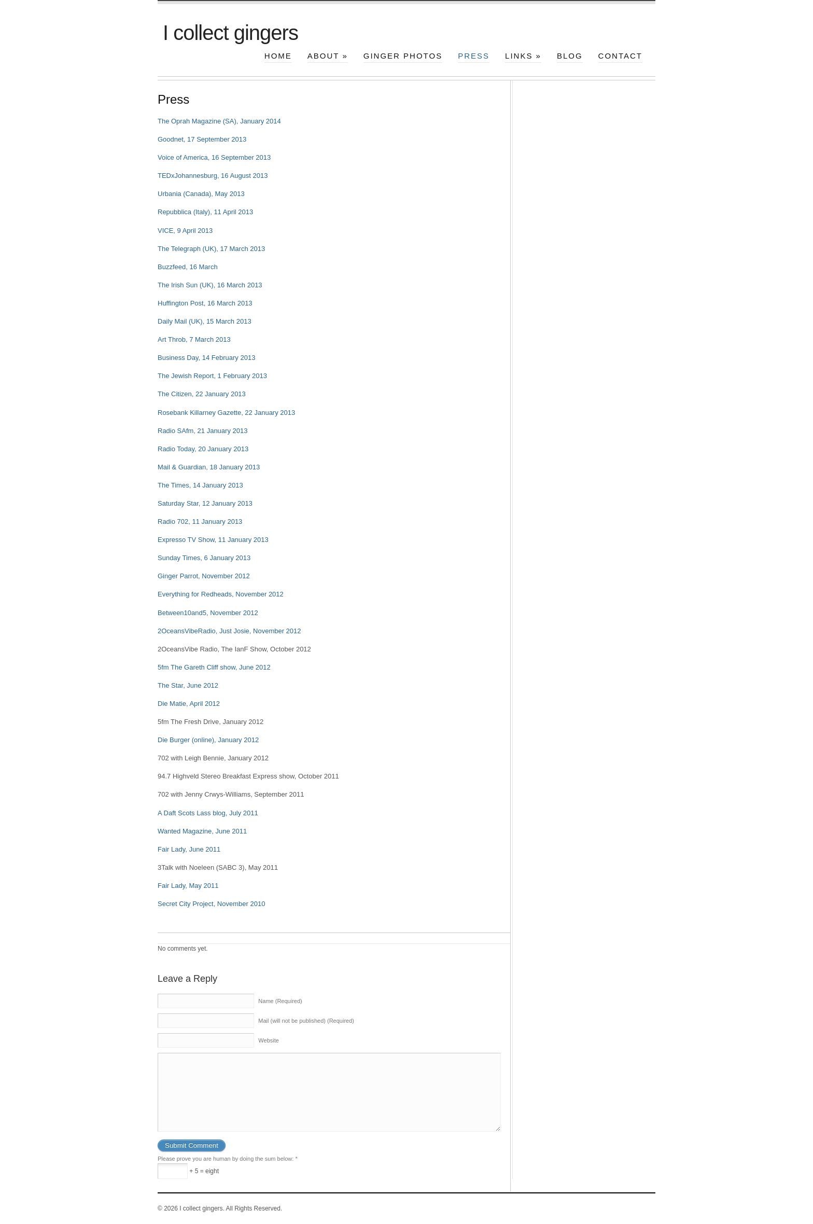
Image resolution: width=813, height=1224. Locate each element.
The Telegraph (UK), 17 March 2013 (211, 249)
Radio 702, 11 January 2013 (200, 521)
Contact (620, 55)
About (327, 55)
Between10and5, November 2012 (208, 613)
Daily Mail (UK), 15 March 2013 (204, 321)
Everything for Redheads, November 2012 (221, 594)
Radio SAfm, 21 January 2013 (202, 431)
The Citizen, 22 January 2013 (202, 394)
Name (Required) (280, 1001)
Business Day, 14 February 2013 (206, 357)
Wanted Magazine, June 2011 (202, 831)
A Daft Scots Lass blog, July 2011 (208, 813)
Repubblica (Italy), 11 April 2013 (205, 212)
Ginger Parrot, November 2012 (204, 576)
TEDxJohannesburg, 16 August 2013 (213, 175)
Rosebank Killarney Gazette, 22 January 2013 (226, 412)
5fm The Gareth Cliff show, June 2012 (214, 667)
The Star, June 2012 (188, 685)
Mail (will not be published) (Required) (306, 1021)
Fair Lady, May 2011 (188, 885)
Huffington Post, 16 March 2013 (205, 303)
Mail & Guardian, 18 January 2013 (209, 467)
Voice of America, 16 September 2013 (214, 157)
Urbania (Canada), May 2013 (201, 194)
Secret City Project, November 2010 (211, 904)
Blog (570, 55)
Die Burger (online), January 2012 (208, 740)
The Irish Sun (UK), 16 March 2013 (210, 285)
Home (278, 55)
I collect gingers (230, 32)
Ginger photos (402, 55)
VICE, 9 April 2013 (185, 230)
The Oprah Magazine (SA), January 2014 (219, 121)
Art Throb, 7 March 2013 (194, 339)
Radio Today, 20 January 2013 (203, 449)
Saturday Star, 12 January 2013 (205, 503)
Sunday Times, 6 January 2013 (204, 558)
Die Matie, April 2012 (189, 703)
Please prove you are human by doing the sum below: (228, 1159)
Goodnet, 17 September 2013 (202, 139)
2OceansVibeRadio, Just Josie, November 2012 (229, 631)
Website (268, 1040)
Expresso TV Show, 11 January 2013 (213, 540)
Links (523, 55)
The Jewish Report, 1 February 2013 (212, 376)
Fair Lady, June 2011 (189, 849)
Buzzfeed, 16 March (188, 267)
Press (473, 55)
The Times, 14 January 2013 (200, 485)
